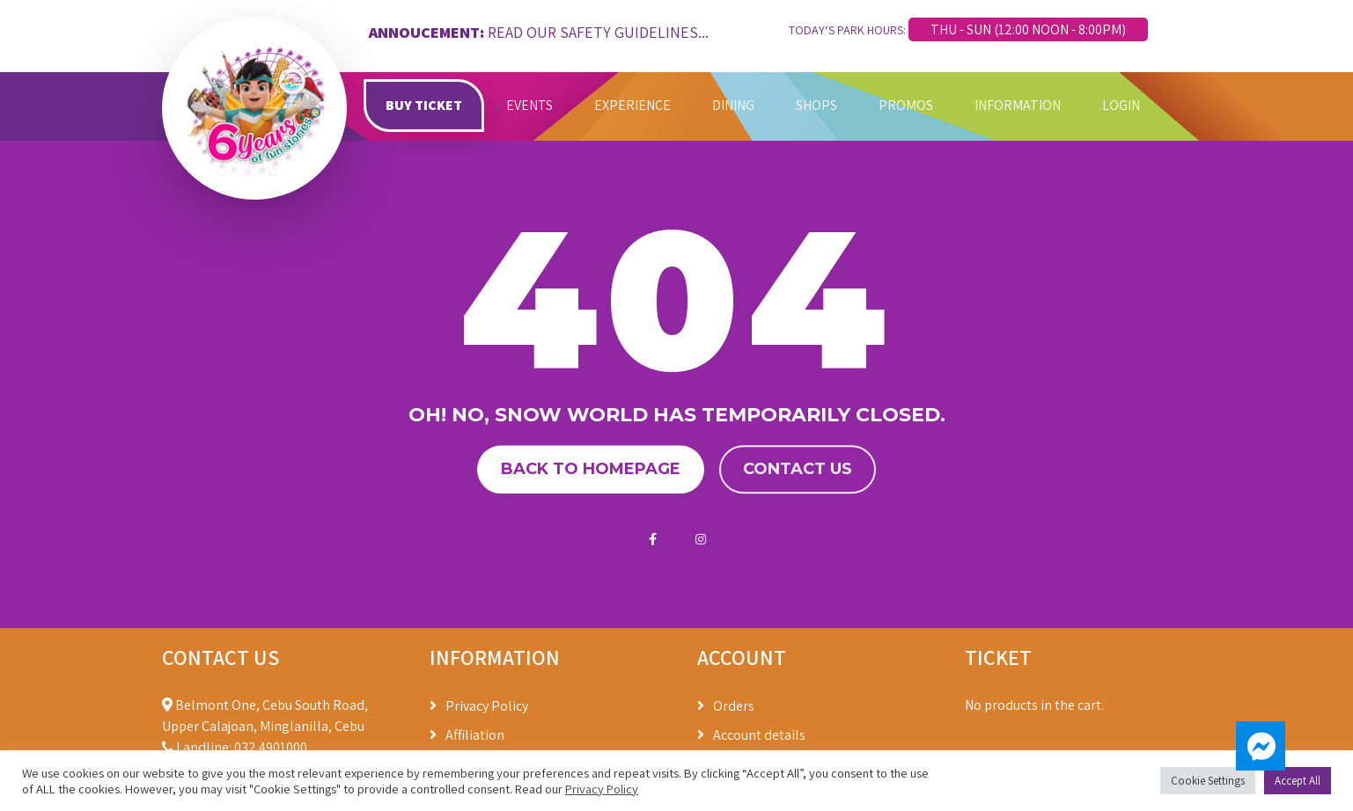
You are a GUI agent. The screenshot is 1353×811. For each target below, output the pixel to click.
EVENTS (529, 105)
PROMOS (906, 105)
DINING (733, 105)
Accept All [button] (1297, 780)
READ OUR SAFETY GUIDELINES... (598, 32)
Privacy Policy (486, 706)
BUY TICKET (424, 105)
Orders (733, 706)
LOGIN (1121, 105)
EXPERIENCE (632, 105)
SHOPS (816, 105)
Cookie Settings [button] (1208, 780)
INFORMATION (1017, 105)
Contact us (797, 469)
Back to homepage (590, 469)
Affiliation (474, 735)
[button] (1260, 746)
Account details (759, 735)
